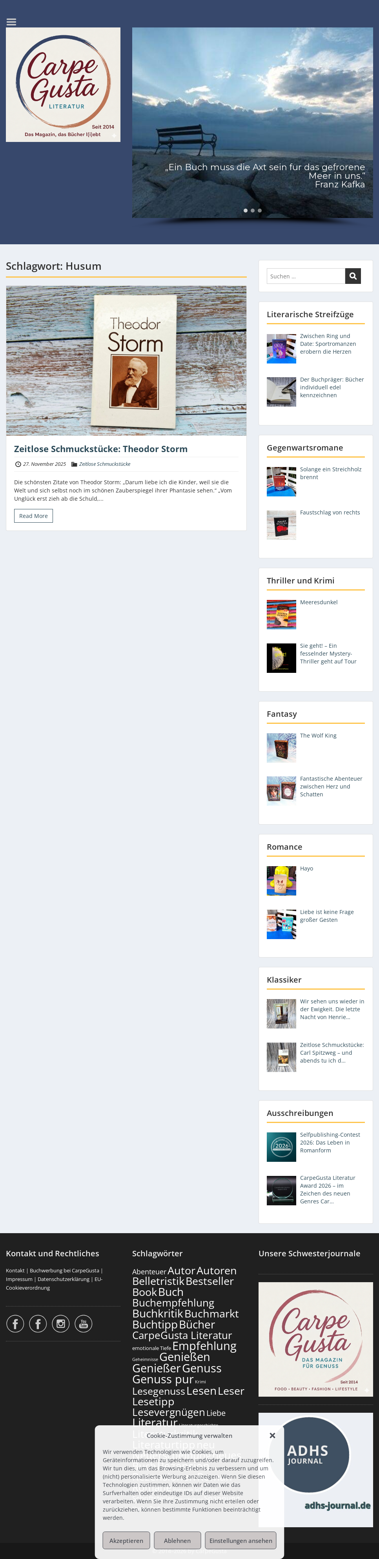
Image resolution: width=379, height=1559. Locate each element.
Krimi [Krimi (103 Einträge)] (200, 1382)
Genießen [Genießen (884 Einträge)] (184, 1357)
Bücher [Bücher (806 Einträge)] (197, 1324)
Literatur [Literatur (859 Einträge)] (155, 1422)
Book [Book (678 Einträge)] (144, 1292)
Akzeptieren (126, 1540)
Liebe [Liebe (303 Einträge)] (216, 1413)
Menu (14, 21)
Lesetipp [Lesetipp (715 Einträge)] (153, 1401)
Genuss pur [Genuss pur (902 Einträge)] (163, 1379)
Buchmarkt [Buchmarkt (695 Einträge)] (211, 1313)
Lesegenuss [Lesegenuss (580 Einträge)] (158, 1390)
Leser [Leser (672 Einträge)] (231, 1390)
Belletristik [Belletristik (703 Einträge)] (158, 1281)
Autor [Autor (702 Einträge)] (181, 1270)
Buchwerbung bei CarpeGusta (64, 1270)
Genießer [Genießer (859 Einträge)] (156, 1367)
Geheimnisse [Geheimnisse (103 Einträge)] (145, 1359)
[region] (252, 128)
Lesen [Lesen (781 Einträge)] (201, 1390)
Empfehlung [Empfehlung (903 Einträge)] (204, 1346)
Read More (33, 516)
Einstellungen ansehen (241, 1540)
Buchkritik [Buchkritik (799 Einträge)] (157, 1313)
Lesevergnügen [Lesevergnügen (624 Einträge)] (168, 1412)
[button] (273, 1435)
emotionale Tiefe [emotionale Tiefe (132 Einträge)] (151, 1348)
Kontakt (15, 1270)
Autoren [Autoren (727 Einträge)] (217, 1270)
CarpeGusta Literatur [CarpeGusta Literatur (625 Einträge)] (182, 1335)
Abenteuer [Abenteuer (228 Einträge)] (149, 1271)
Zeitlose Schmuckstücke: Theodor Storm (101, 448)
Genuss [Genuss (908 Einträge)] (202, 1368)
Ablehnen (177, 1540)
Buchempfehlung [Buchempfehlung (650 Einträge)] (173, 1303)
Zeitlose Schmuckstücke (104, 463)
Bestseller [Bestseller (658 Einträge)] (210, 1281)
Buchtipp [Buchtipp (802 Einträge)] (155, 1324)
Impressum (19, 1279)
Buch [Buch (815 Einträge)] (171, 1291)
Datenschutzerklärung (63, 1279)
